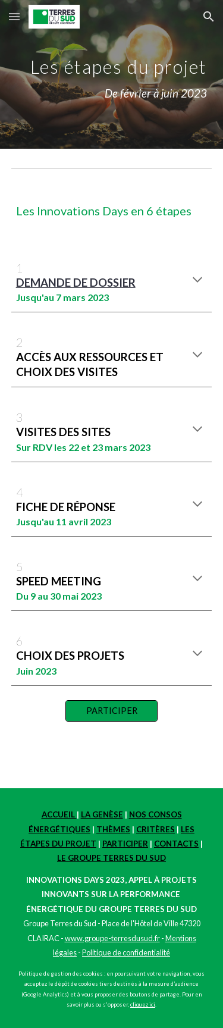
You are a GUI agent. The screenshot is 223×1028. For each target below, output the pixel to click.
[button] (14, 16)
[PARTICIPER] (111, 711)
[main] (111, 74)
